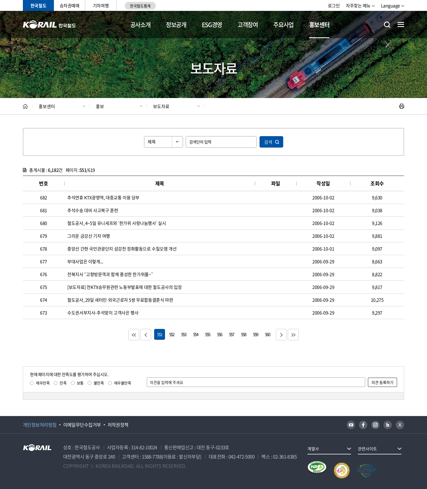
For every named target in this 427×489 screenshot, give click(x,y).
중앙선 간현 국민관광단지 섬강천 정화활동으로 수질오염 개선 (121, 248)
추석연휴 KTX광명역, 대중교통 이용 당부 (103, 197)
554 (195, 334)
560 (267, 334)
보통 (80, 383)
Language (390, 5)
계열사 (313, 449)
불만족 (99, 383)
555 (207, 334)
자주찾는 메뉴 (358, 5)
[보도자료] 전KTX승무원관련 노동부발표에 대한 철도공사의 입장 (124, 287)
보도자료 (161, 106)
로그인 (334, 5)
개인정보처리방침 (40, 424)
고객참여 (247, 24)
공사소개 (140, 24)
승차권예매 (70, 5)
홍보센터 (319, 24)
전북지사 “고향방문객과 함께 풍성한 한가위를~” (110, 274)
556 (219, 334)
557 (231, 334)
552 (171, 334)
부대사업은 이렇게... (85, 261)
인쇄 (401, 106)
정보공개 (176, 24)
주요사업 (283, 24)
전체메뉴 (401, 24)
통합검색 (387, 25)
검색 (268, 142)
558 (243, 334)
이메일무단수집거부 (82, 424)
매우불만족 (122, 383)
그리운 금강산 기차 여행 (88, 236)
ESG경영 (212, 24)
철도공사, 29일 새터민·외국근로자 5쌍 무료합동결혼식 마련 (120, 300)
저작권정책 (118, 424)
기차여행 (101, 5)
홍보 (100, 106)
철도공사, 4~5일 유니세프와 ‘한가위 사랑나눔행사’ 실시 (116, 223)
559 (255, 334)
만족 (63, 383)
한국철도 (38, 5)
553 (183, 334)
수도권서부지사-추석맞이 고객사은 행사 (102, 312)
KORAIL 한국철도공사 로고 (49, 24)
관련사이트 (367, 449)
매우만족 (43, 383)
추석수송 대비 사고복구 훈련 (92, 210)
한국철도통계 (140, 5)
